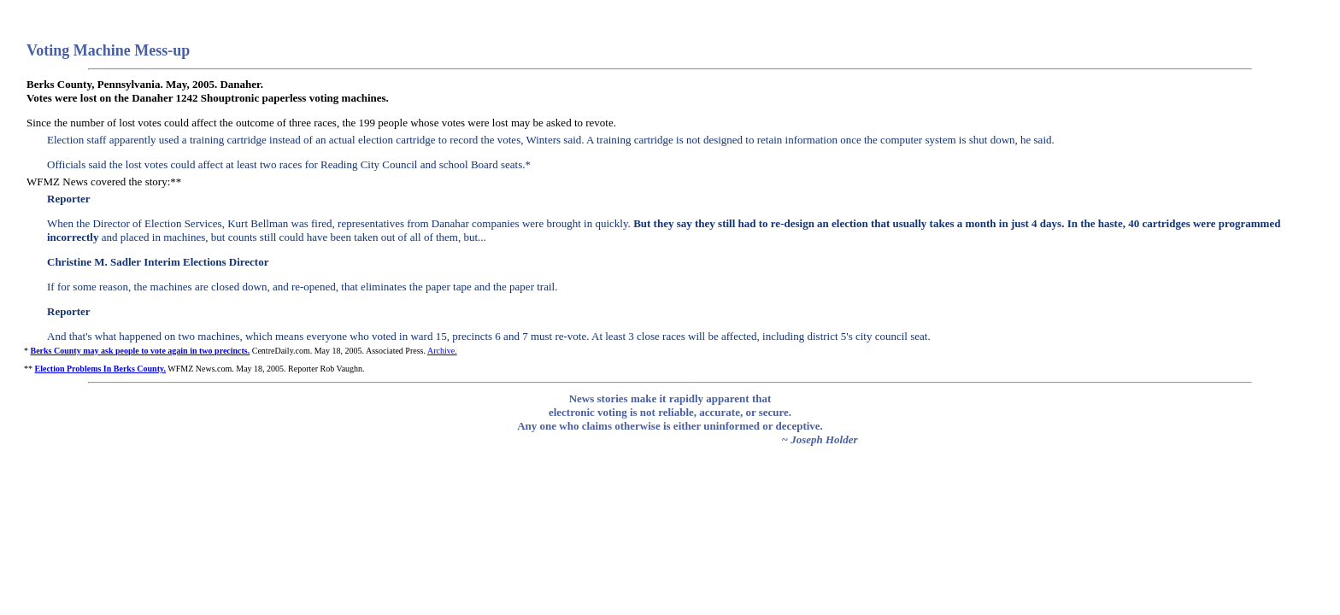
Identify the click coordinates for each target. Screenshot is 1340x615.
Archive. (442, 350)
